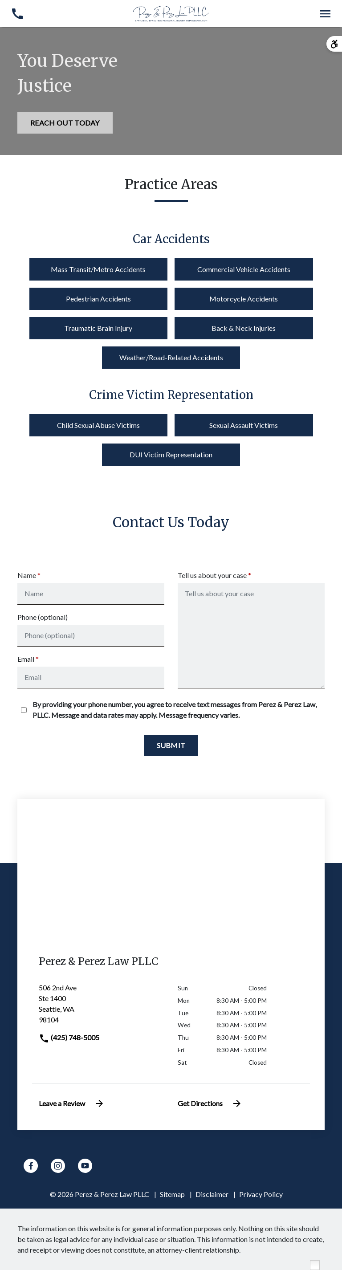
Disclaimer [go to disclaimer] (211, 1194)
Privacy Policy (261, 1194)
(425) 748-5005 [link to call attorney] (69, 1037)
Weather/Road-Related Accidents (171, 357)
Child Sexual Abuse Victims (98, 425)
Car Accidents (171, 239)
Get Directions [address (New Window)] (210, 1103)
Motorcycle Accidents (243, 298)
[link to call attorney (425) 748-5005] (17, 14)
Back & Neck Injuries (244, 328)
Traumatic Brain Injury (98, 328)
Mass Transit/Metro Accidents (98, 269)
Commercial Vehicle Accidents (243, 269)
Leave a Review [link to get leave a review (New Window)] (72, 1103)
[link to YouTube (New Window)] (85, 1166)
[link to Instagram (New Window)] (58, 1166)
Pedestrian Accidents (98, 298)
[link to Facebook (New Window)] (31, 1166)
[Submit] (171, 745)
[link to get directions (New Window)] (101, 1007)
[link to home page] (171, 12)
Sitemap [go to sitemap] (172, 1194)
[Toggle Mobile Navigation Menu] (325, 14)
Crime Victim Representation (171, 395)
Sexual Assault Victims (243, 425)
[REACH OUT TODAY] (65, 123)
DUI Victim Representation (171, 454)
